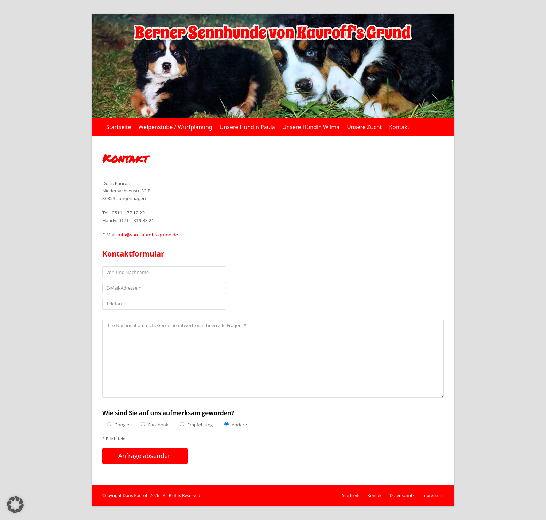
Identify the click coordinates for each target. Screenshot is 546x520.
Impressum (432, 495)
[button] (15, 504)
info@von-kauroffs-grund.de (148, 234)
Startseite (351, 495)
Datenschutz (402, 495)
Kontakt (375, 495)
